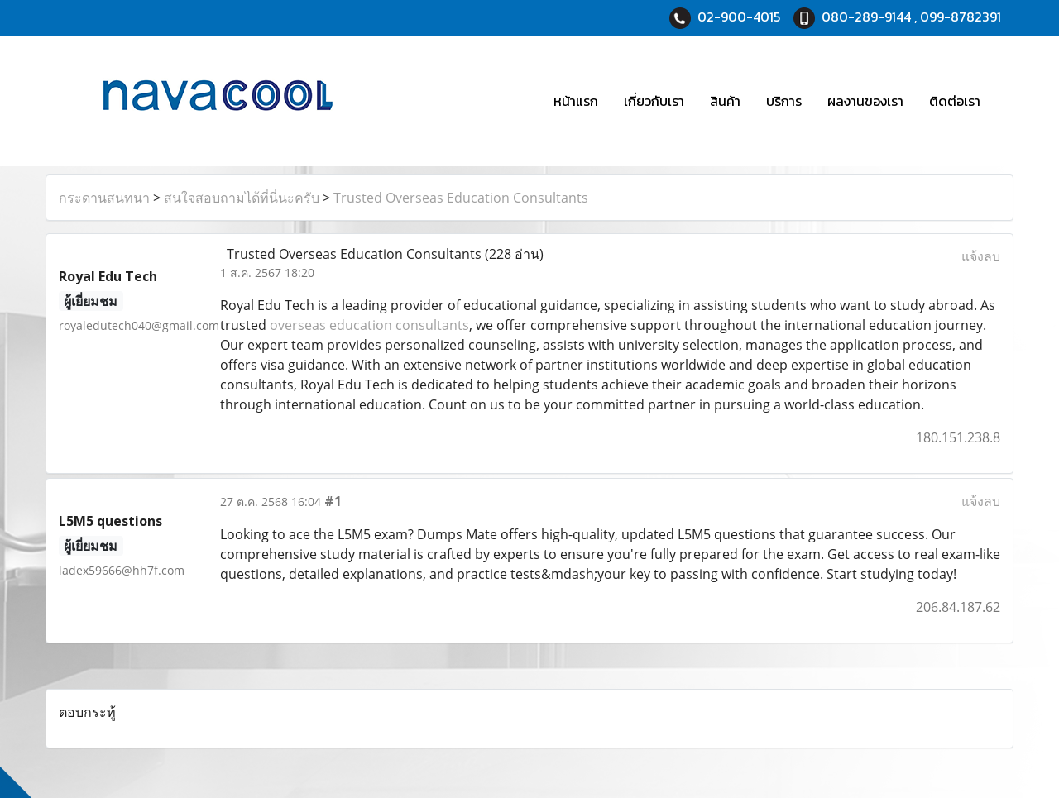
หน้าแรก (575, 101)
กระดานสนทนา (104, 198)
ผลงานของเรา (865, 101)
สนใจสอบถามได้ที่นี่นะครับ (241, 198)
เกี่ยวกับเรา (654, 101)
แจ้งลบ (980, 256)
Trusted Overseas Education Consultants (460, 198)
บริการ (784, 101)
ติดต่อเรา (954, 101)
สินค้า (725, 101)
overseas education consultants (369, 325)
